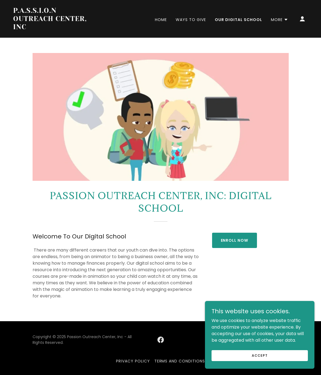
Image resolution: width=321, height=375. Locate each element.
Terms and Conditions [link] (179, 361)
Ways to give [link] (191, 19)
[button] (279, 19)
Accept (259, 355)
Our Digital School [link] (238, 19)
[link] (54, 28)
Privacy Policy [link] (133, 361)
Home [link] (161, 19)
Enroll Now (234, 240)
